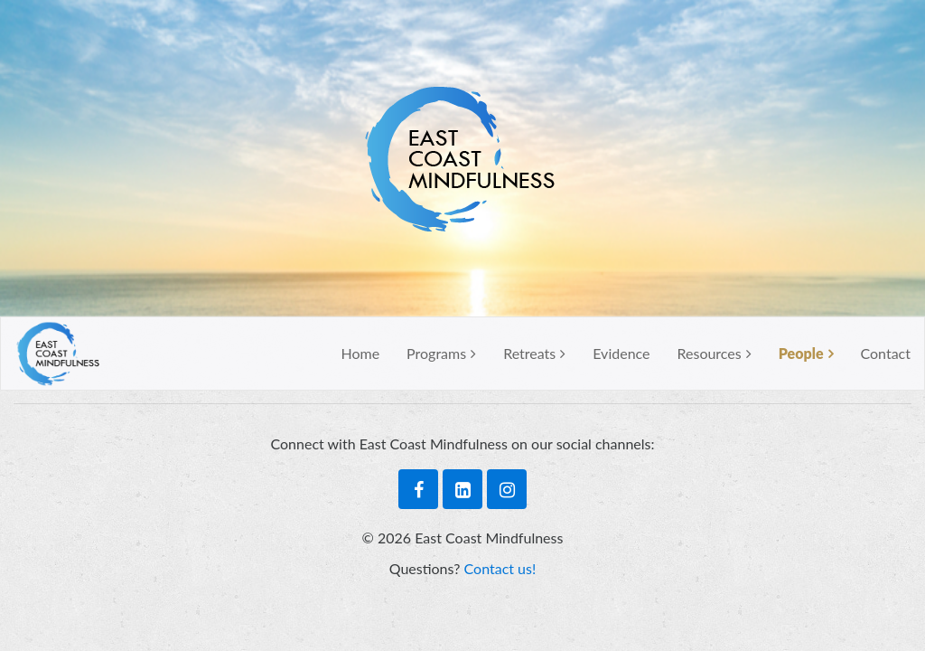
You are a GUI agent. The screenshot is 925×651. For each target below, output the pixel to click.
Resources (709, 353)
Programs (436, 353)
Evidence (621, 353)
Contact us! (500, 568)
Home (360, 353)
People (801, 353)
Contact (886, 353)
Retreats (529, 353)
